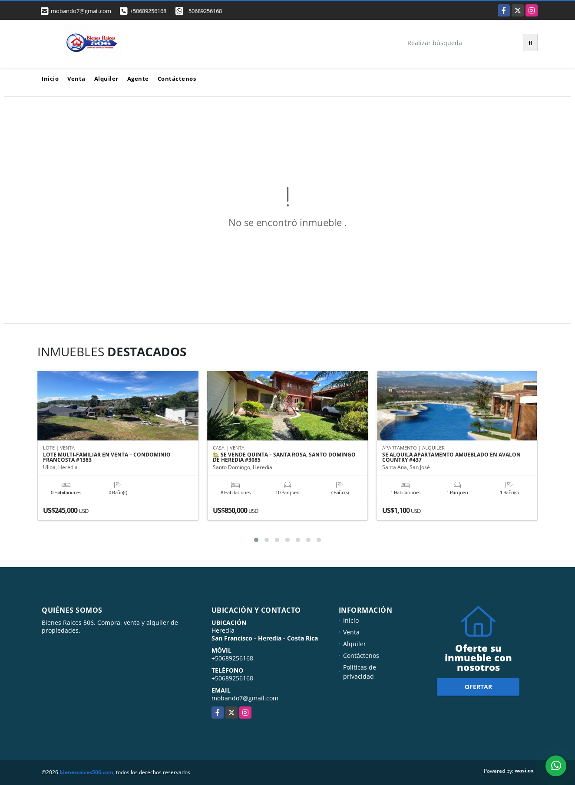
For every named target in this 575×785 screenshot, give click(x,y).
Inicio (50, 78)
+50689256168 (148, 11)
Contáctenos (177, 78)
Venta (76, 78)
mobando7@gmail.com (244, 698)
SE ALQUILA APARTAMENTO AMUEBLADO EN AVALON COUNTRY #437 (451, 458)
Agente (138, 78)
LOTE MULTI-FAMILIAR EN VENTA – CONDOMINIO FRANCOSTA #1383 (107, 458)
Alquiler (106, 78)
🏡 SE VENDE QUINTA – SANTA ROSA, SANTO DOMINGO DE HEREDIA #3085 (284, 458)
